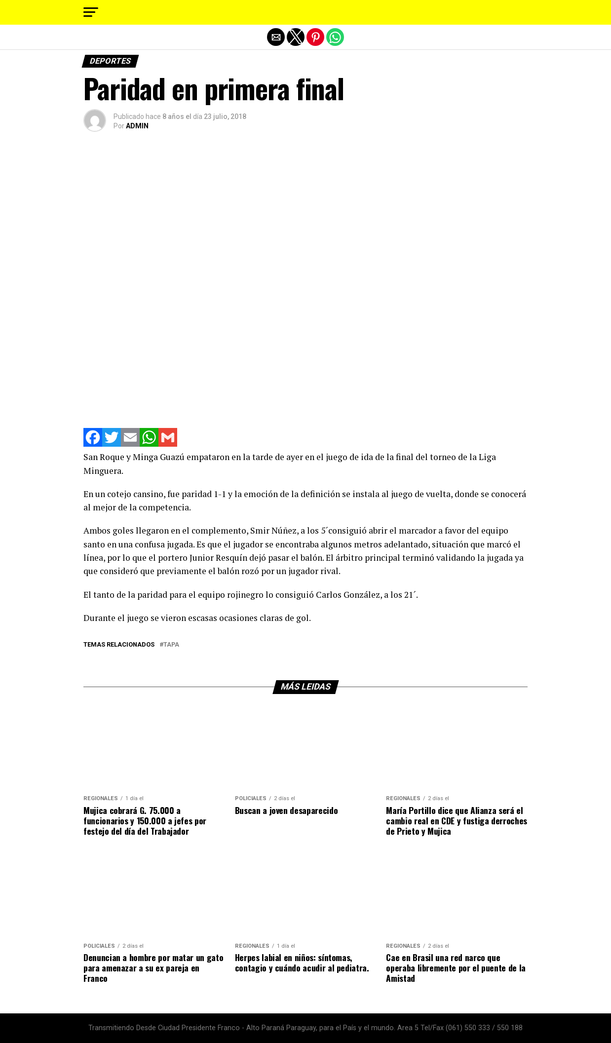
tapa (171, 645)
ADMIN (137, 126)
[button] (90, 12)
